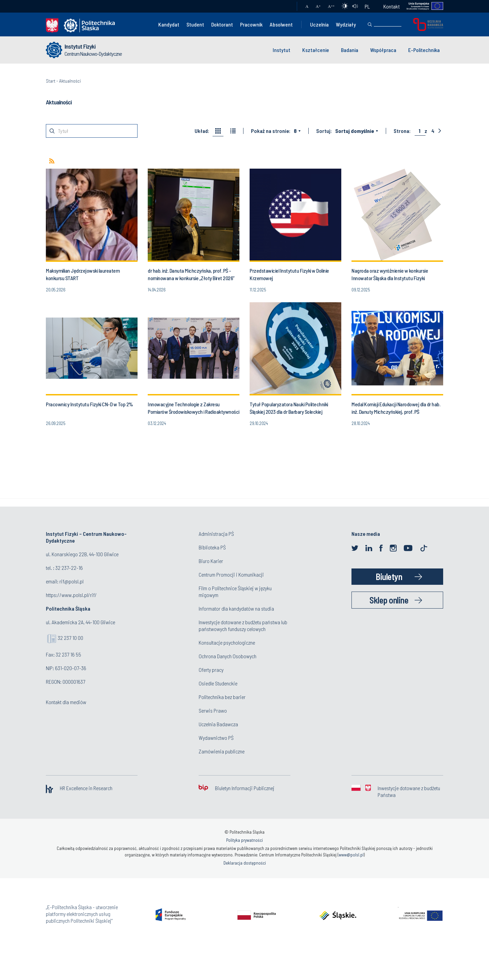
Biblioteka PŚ (212, 547)
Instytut (281, 50)
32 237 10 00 (70, 637)
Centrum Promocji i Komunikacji (231, 574)
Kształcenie (315, 50)
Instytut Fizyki (80, 46)
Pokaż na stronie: (270, 131)
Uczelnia (319, 24)
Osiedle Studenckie (218, 683)
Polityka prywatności (244, 840)
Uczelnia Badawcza (218, 724)
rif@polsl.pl (71, 581)
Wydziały (346, 24)
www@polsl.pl (351, 854)
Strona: (402, 131)
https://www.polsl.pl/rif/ (71, 595)
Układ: (202, 131)
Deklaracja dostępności (244, 863)
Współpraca (383, 50)
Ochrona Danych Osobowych (227, 656)
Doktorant (222, 24)
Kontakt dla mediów (66, 702)
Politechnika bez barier (222, 697)
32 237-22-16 (69, 567)
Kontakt (391, 6)
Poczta (285, 6)
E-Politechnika (424, 50)
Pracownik (251, 24)
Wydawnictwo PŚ (216, 737)
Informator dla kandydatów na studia (236, 608)
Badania (349, 50)
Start (50, 81)
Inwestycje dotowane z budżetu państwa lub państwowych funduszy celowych (243, 625)
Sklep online (388, 600)
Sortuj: (324, 131)
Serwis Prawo (213, 710)
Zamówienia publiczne (221, 751)
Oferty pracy (211, 669)
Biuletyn (389, 576)
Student (195, 24)
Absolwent (281, 24)
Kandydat (168, 24)
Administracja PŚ (216, 533)
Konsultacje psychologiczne (227, 642)
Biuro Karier (211, 561)
